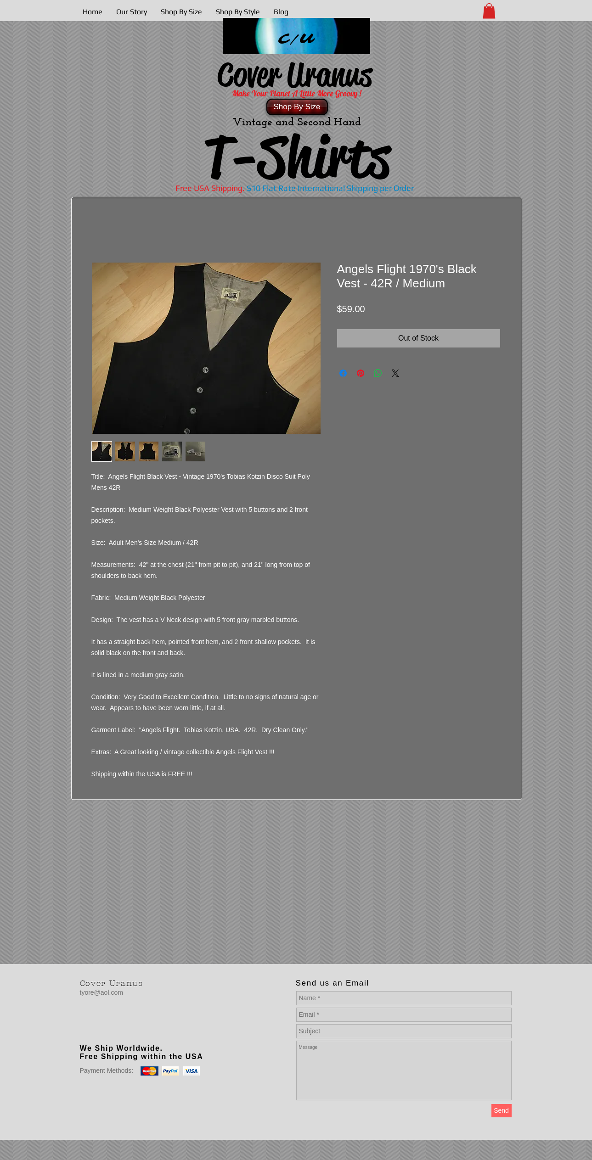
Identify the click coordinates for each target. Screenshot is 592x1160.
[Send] (501, 1110)
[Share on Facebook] (343, 373)
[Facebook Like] (137, 1029)
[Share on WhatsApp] (377, 373)
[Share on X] (395, 373)
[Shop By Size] (297, 107)
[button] (489, 10)
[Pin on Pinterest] (360, 373)
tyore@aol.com (101, 992)
